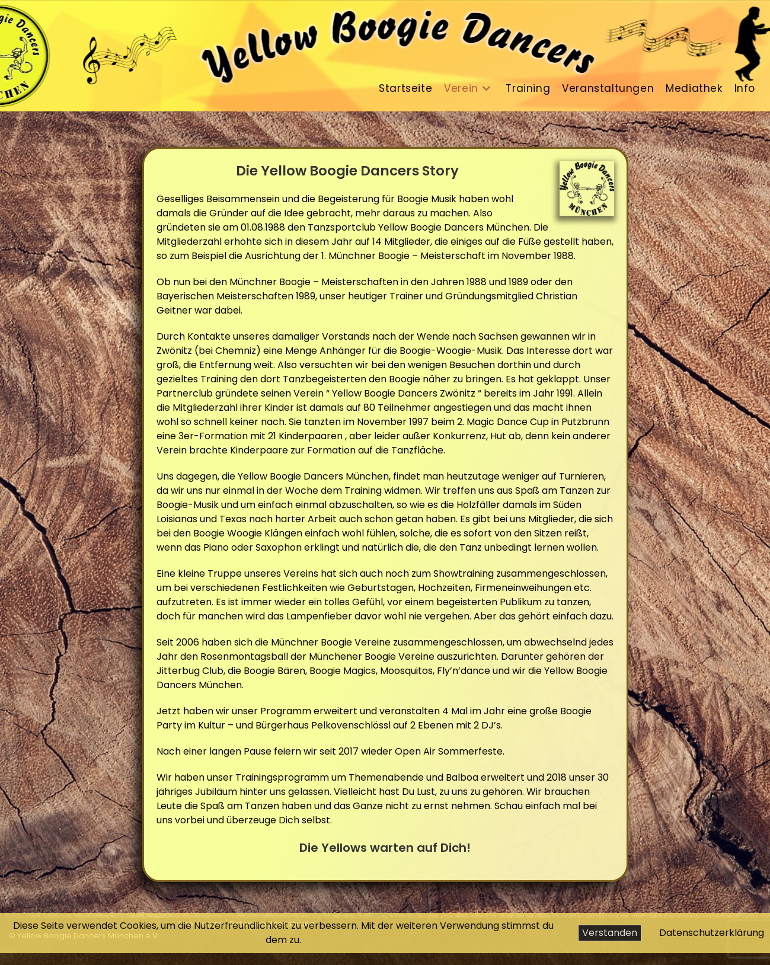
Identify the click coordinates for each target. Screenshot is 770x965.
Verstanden (609, 933)
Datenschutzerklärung (711, 933)
